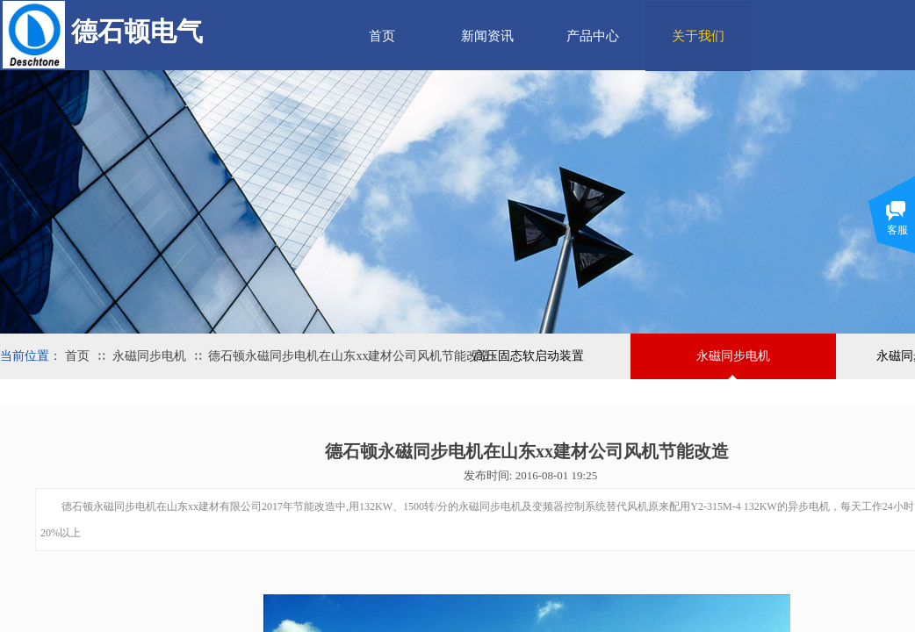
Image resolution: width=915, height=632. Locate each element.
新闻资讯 (487, 36)
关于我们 (698, 36)
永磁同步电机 (149, 356)
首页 (382, 36)
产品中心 (592, 36)
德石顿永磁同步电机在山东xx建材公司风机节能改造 (349, 356)
